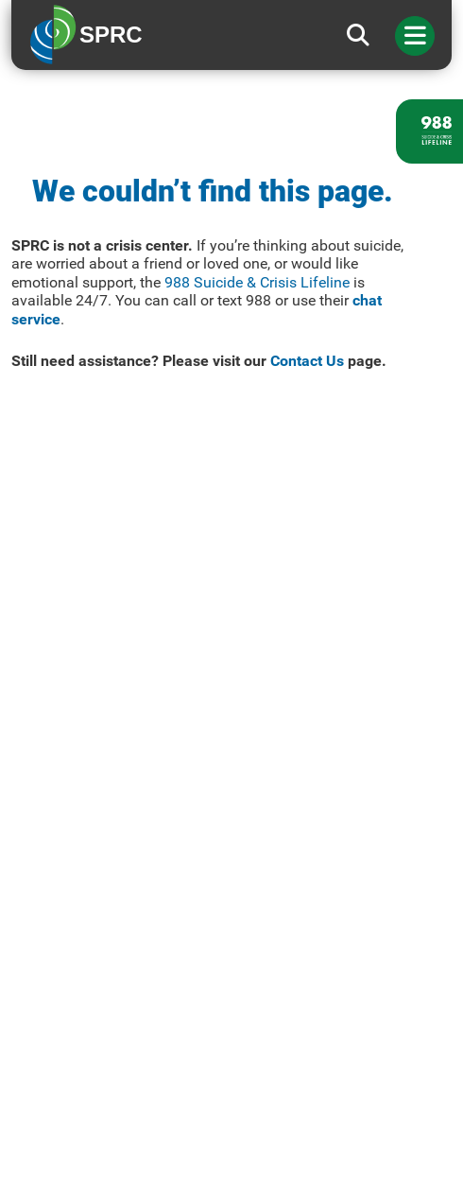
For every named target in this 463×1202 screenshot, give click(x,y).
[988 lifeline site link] (429, 131)
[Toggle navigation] (415, 36)
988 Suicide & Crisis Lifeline (257, 282)
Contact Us (307, 361)
